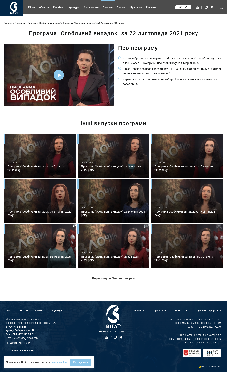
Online (183, 7)
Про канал (159, 310)
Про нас (121, 7)
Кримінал (58, 7)
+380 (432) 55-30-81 (23, 334)
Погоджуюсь (81, 362)
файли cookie (59, 362)
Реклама (151, 7)
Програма (136, 7)
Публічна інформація (208, 310)
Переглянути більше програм (113, 278)
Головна (8, 22)
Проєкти (108, 7)
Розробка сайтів (215, 367)
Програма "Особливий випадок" (44, 22)
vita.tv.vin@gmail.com (26, 338)
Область (44, 7)
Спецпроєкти (91, 7)
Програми (20, 22)
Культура (74, 7)
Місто (31, 7)
